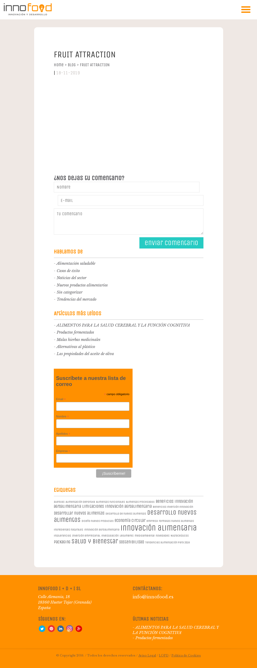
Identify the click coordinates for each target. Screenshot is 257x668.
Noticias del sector (71, 277)
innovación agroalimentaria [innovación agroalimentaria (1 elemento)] (101, 529)
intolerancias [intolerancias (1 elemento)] (62, 535)
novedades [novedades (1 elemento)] (163, 535)
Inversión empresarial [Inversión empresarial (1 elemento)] (86, 535)
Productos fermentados (75, 332)
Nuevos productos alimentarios (82, 285)
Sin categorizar (69, 292)
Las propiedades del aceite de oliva (85, 353)
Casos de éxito (68, 270)
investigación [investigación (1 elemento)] (110, 535)
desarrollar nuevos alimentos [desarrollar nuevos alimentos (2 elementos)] (79, 513)
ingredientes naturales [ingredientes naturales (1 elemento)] (68, 529)
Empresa (63, 451)
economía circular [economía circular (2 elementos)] (130, 520)
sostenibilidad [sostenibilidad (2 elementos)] (131, 541)
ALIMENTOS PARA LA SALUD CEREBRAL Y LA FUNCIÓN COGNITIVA (123, 325)
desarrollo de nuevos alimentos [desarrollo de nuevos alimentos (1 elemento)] (126, 513)
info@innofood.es (153, 596)
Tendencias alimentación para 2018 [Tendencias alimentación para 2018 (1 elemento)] (167, 542)
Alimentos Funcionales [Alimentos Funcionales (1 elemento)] (110, 502)
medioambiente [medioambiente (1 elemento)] (145, 535)
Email (61, 399)
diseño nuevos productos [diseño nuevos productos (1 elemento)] (98, 521)
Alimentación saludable (75, 263)
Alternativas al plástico (75, 346)
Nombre (62, 416)
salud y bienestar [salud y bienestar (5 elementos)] (94, 541)
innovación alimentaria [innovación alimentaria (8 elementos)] (158, 528)
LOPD (164, 655)
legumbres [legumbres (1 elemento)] (127, 535)
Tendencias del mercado (76, 299)
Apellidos (63, 434)
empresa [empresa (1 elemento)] (152, 521)
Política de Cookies (186, 655)
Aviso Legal (147, 655)
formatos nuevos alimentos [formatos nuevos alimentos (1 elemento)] (176, 521)
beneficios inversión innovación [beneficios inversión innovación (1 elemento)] (173, 507)
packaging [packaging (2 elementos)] (62, 541)
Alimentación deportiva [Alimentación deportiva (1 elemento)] (80, 502)
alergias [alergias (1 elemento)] (59, 502)
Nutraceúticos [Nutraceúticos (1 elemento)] (180, 535)
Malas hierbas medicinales (78, 339)
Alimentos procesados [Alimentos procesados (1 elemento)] (140, 502)
